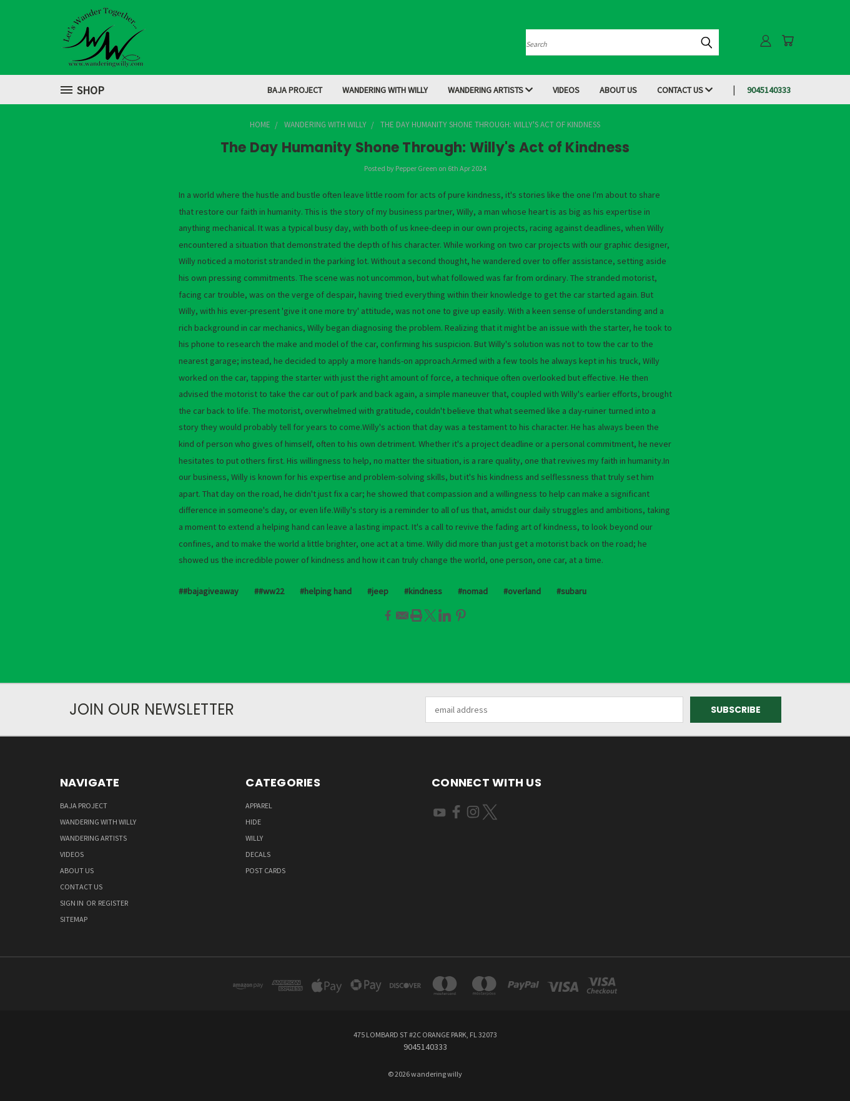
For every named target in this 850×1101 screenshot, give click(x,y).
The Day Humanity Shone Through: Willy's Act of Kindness (425, 147)
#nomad (473, 591)
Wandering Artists (490, 89)
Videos (566, 89)
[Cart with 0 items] (787, 40)
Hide (253, 821)
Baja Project (294, 89)
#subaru (571, 591)
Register (113, 903)
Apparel (258, 805)
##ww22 (269, 591)
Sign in (72, 903)
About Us (618, 89)
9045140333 (769, 89)
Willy (254, 838)
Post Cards (265, 870)
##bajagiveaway (209, 591)
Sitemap (73, 919)
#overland (522, 591)
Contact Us (685, 89)
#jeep (377, 591)
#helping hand (326, 591)
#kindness (423, 591)
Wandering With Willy (385, 89)
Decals (257, 854)
